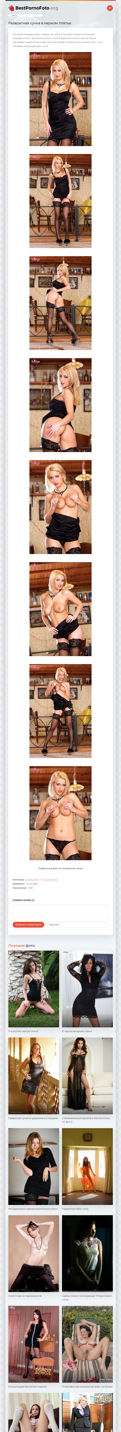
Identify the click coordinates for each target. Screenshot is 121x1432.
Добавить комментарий (28, 924)
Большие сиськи (50, 880)
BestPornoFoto (37, 8)
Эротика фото (32, 880)
